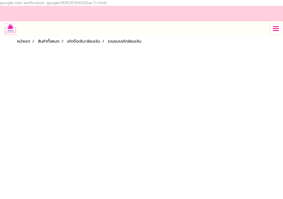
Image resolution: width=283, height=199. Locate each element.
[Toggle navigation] (276, 29)
